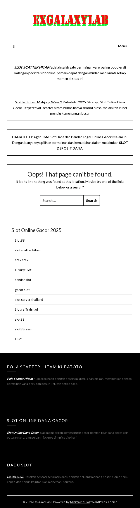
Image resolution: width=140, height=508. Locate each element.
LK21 (19, 339)
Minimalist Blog (80, 502)
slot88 (19, 319)
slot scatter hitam (27, 250)
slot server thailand (29, 299)
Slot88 (20, 240)
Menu (122, 46)
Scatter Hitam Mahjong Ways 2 (38, 102)
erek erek (21, 260)
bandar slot (23, 280)
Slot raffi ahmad (26, 309)
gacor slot (22, 290)
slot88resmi (23, 329)
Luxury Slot (23, 270)
